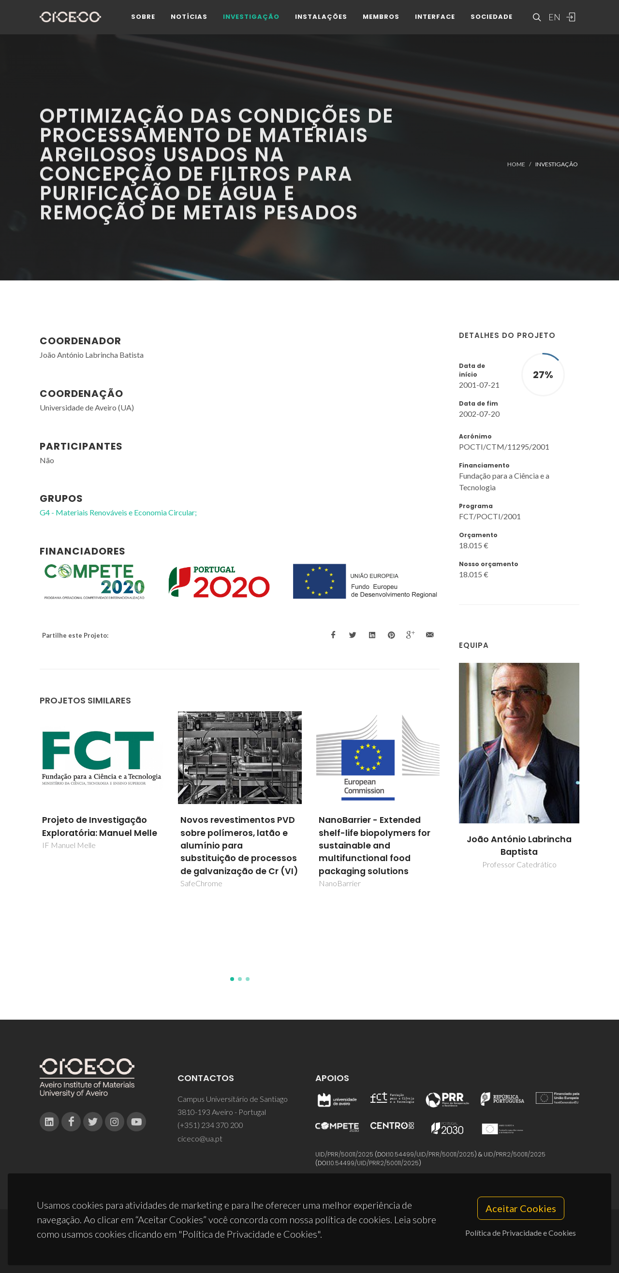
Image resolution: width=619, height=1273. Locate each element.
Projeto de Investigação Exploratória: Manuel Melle (99, 826)
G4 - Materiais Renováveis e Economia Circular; (118, 512)
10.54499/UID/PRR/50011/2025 (431, 1154)
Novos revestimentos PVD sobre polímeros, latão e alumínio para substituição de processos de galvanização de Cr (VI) (239, 845)
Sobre (143, 19)
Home (516, 164)
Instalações (321, 19)
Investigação (251, 19)
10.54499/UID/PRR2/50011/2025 (374, 1163)
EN (553, 19)
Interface (435, 19)
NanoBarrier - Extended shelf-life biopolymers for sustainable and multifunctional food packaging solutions (374, 845)
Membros (381, 19)
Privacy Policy (308, 1247)
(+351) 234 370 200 (210, 1124)
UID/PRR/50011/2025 (344, 1154)
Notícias (189, 19)
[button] (232, 979)
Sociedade (492, 19)
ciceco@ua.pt (199, 1138)
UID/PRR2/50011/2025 (514, 1154)
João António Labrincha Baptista (519, 846)
